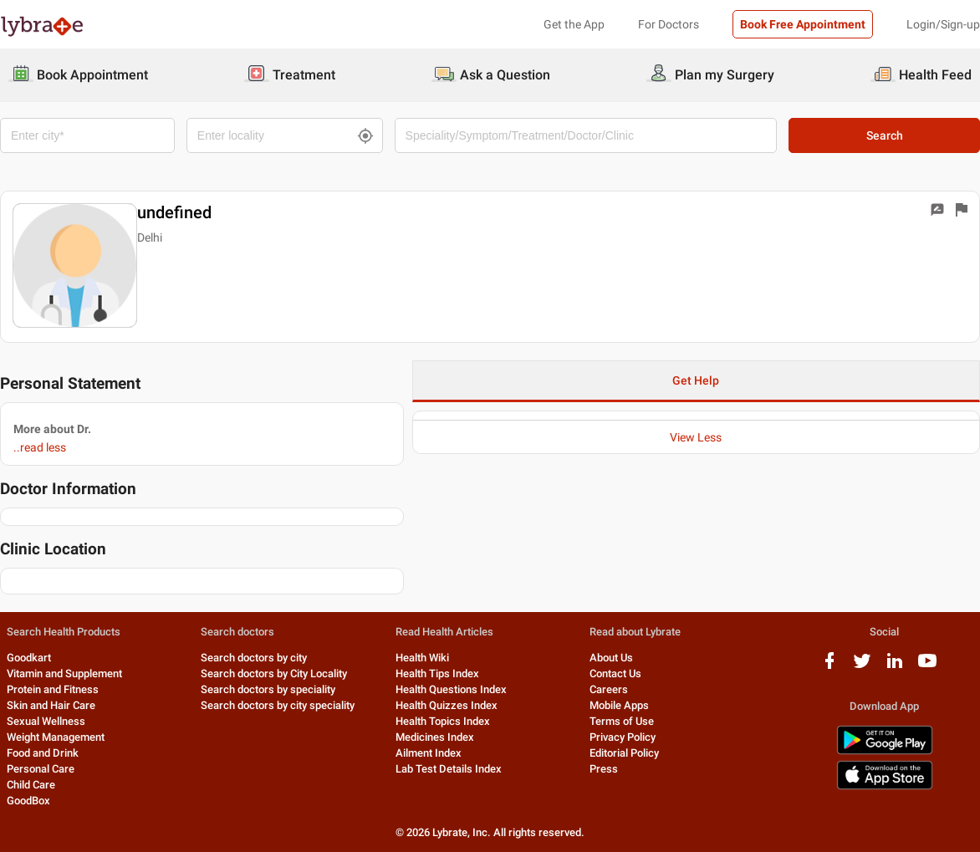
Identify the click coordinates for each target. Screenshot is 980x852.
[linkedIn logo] (895, 667)
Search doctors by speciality (268, 689)
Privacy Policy (623, 737)
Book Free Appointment (802, 24)
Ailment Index (429, 753)
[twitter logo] (862, 667)
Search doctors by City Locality (274, 673)
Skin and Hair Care (51, 705)
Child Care (31, 784)
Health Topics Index (443, 721)
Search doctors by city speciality (278, 705)
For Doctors (668, 24)
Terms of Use (622, 721)
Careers (609, 689)
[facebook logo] (829, 667)
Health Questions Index (451, 689)
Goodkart (29, 657)
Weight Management (56, 737)
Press (604, 769)
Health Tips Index (437, 673)
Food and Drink (43, 753)
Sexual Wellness (46, 721)
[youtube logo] (927, 667)
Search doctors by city (254, 657)
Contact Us (615, 673)
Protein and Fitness (53, 689)
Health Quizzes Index (447, 705)
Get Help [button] (695, 380)
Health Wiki (422, 657)
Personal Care (40, 769)
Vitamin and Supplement (64, 673)
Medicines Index (435, 737)
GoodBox (28, 800)
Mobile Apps (619, 705)
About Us (611, 657)
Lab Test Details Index (449, 769)
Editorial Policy (624, 753)
